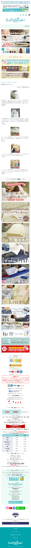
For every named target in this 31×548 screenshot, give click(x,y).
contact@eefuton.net (15, 499)
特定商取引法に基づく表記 (15, 534)
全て (1, 82)
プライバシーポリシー (15, 531)
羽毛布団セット (9, 82)
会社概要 (15, 528)
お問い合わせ (15, 537)
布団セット (4, 82)
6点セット (15, 82)
